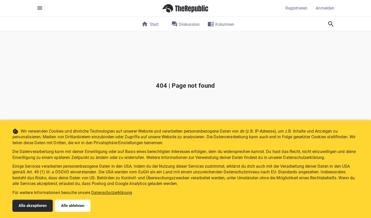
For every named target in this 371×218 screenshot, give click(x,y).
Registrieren (296, 8)
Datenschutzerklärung (111, 192)
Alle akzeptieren (33, 205)
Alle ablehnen (72, 205)
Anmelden (325, 8)
